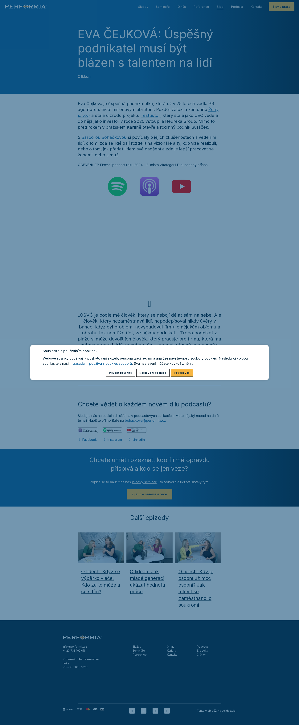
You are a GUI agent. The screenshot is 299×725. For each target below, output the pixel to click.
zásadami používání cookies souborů (102, 363)
